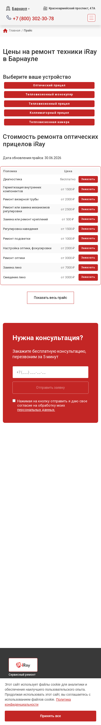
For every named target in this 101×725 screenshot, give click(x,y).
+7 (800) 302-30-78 (33, 18)
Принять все (50, 716)
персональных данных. (36, 410)
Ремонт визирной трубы (21, 199)
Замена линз (12, 267)
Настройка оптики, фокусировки (27, 248)
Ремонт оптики (14, 258)
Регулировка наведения (20, 229)
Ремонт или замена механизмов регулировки (26, 209)
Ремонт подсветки (16, 238)
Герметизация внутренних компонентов (22, 189)
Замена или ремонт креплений (25, 219)
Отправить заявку (50, 387)
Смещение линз (14, 277)
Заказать (88, 179)
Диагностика (12, 179)
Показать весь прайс (50, 298)
